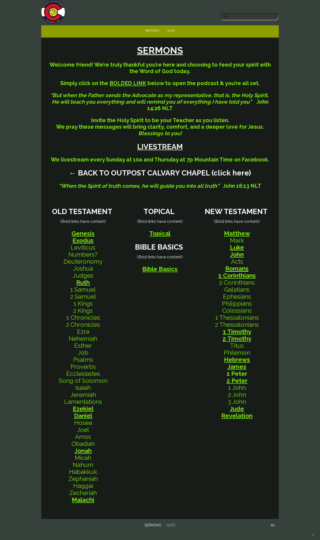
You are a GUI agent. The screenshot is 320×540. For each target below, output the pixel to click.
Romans (236, 268)
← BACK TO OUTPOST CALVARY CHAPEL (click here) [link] (160, 172)
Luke (237, 247)
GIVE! (171, 30)
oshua (84, 268)
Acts (237, 261)
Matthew (237, 233)
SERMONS (152, 30)
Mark (237, 240)
